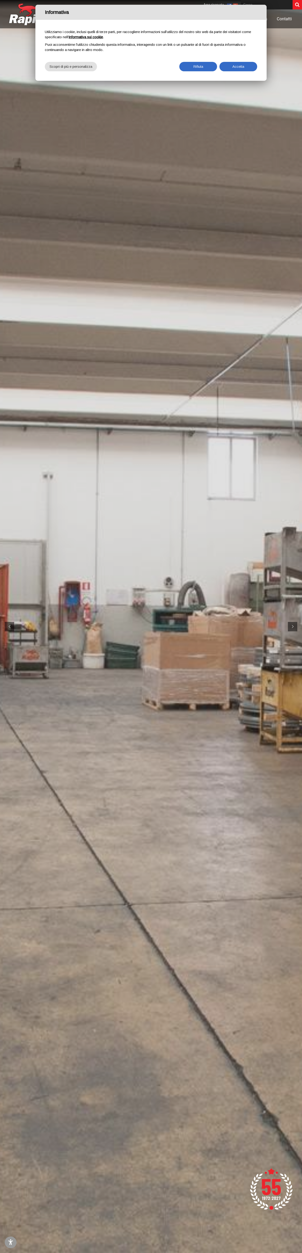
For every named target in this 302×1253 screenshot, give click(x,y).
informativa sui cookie (86, 37)
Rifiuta (198, 66)
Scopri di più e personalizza (71, 66)
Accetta (238, 66)
